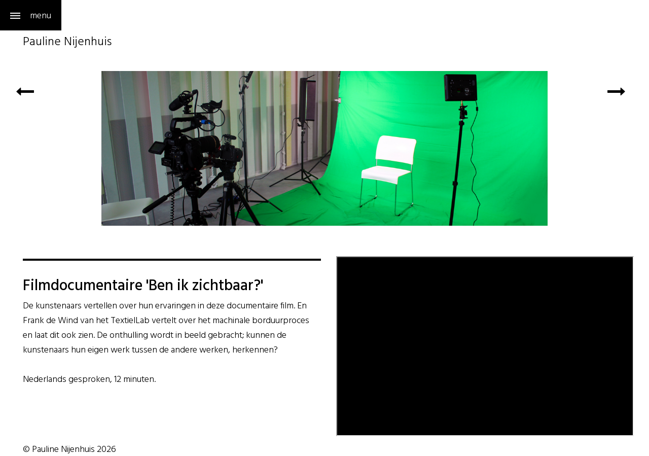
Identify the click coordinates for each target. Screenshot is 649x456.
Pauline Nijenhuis (67, 43)
